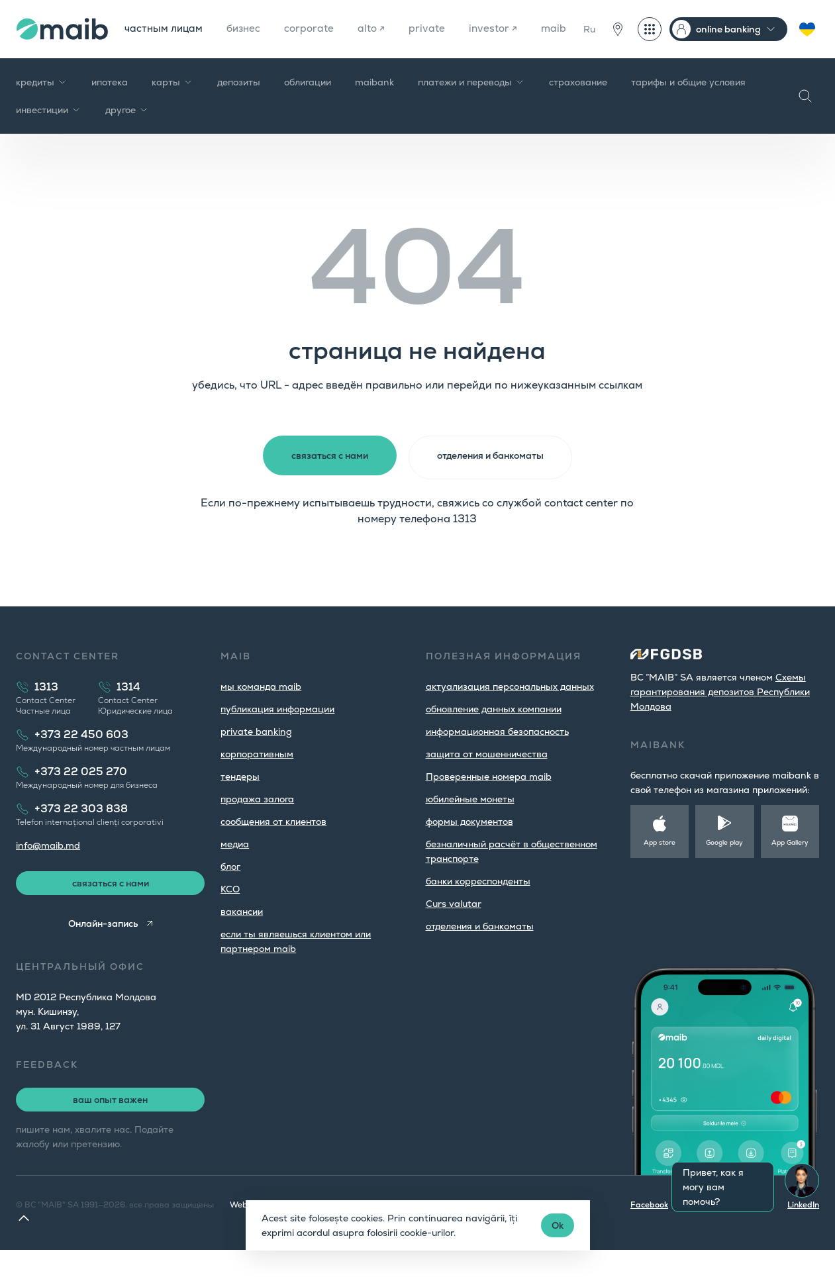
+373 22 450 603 (81, 760)
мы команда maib (261, 712)
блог (230, 892)
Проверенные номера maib (489, 802)
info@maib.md (48, 870)
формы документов (469, 847)
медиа (235, 869)
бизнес (246, 29)
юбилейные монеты (470, 824)
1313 (46, 712)
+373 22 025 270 (80, 797)
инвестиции (48, 136)
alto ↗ (377, 29)
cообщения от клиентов (273, 847)
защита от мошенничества (487, 779)
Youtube (755, 1232)
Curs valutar (453, 929)
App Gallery (790, 867)
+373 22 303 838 (81, 834)
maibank (374, 109)
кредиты (42, 109)
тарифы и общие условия (688, 109)
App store (659, 867)
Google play (724, 867)
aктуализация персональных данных (510, 712)
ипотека (109, 109)
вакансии (242, 937)
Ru (589, 42)
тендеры (240, 802)
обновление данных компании (494, 734)
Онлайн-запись (101, 951)
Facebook (649, 1232)
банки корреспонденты (478, 906)
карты (172, 109)
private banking (256, 757)
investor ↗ (499, 29)
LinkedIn (803, 1232)
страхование (578, 109)
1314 (128, 712)
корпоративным (257, 779)
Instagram (704, 1232)
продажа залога (257, 824)
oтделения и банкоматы (480, 951)
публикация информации (277, 734)
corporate (313, 29)
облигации (307, 109)
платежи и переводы (471, 109)
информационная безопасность (497, 757)
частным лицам (163, 29)
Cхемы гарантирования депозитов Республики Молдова (720, 716)
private (433, 29)
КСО (230, 914)
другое (127, 136)
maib (136, 55)
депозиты (238, 109)
